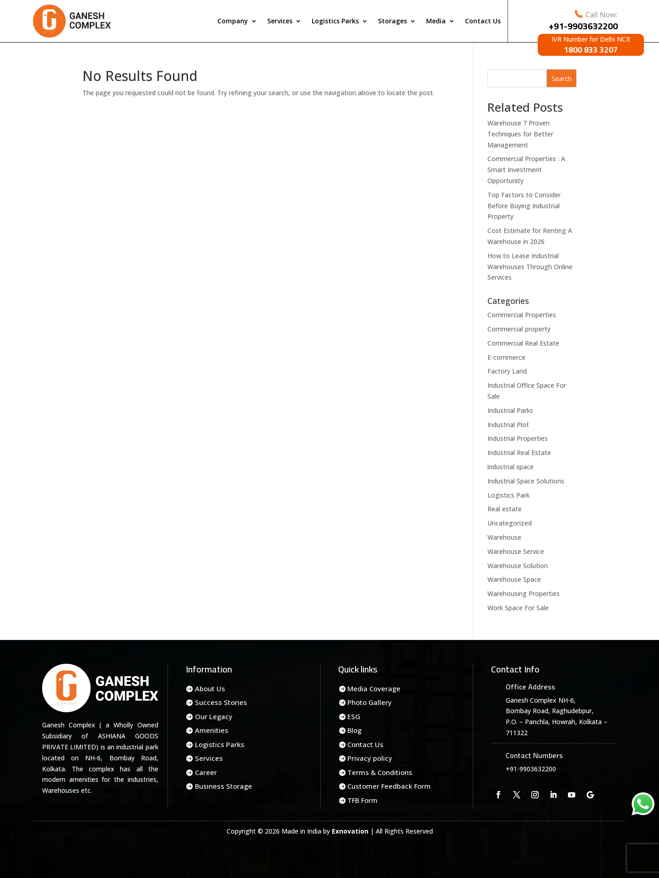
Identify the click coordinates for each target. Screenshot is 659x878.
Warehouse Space (514, 579)
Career (206, 772)
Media (436, 20)
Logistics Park (508, 495)
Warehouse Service (515, 551)
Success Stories (221, 702)
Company (232, 20)
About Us (210, 688)
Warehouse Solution (517, 565)
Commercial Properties (521, 314)
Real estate (504, 508)
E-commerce (506, 357)
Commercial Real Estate (523, 343)
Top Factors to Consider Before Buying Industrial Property (524, 205)
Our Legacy (213, 716)
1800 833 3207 (591, 49)
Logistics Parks (335, 20)
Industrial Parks (510, 410)
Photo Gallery (369, 702)
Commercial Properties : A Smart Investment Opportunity (526, 169)
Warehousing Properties (523, 593)
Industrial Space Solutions (525, 481)
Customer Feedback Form (389, 786)
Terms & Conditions (379, 772)
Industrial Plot (508, 424)
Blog (354, 730)
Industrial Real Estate (519, 452)
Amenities (211, 730)
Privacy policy (369, 758)
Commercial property (519, 329)
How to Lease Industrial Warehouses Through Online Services (530, 266)
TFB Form (362, 800)
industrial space (510, 466)
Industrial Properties (517, 438)
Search (561, 78)
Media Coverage (373, 688)
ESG (353, 716)
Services (279, 20)
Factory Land (507, 371)
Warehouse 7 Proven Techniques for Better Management (520, 134)
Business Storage (223, 786)
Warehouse (504, 537)
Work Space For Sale (518, 607)
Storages (392, 20)
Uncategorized (509, 523)
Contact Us (483, 20)
